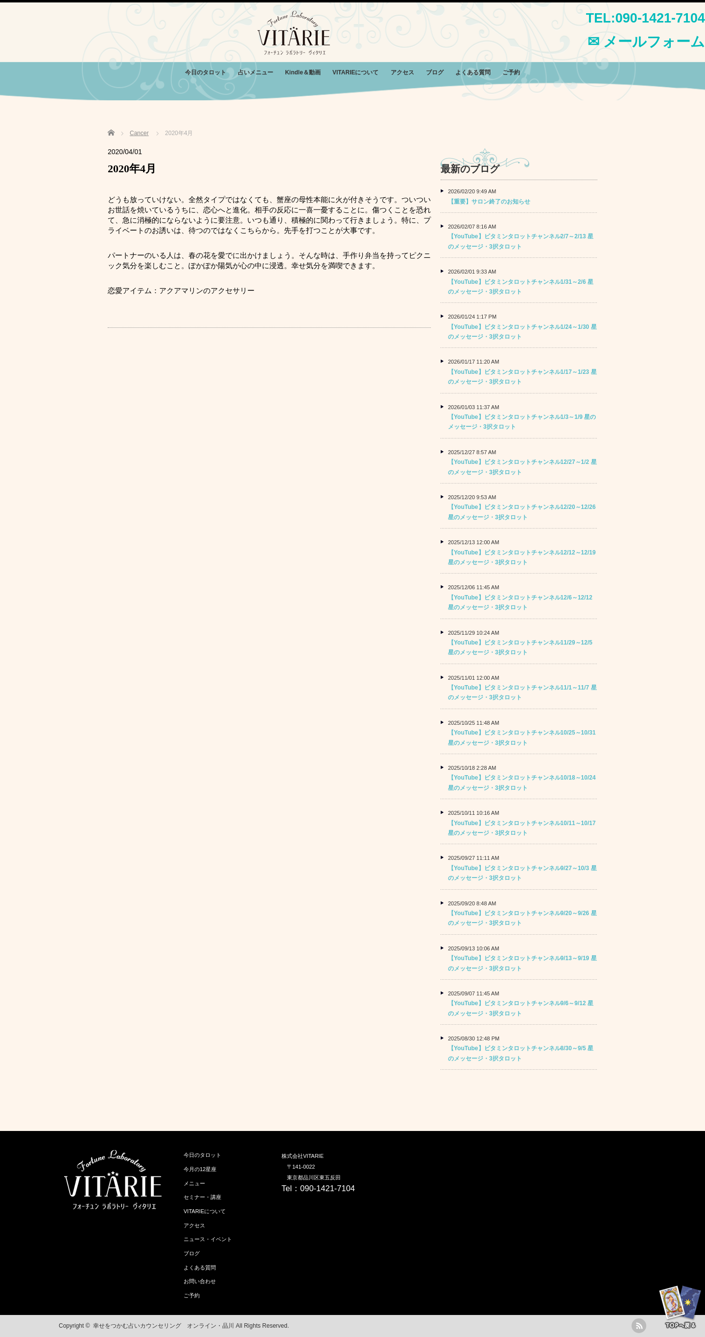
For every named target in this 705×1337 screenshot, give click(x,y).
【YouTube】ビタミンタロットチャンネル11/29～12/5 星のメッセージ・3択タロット (520, 647)
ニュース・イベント (208, 1239)
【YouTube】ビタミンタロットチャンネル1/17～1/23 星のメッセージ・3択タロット (522, 377)
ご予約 (511, 72)
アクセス (402, 72)
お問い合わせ (200, 1281)
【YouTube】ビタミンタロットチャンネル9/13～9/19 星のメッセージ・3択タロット (522, 963)
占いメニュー (255, 72)
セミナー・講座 (202, 1197)
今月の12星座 (200, 1169)
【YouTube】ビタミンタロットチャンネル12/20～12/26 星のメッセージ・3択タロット (522, 512)
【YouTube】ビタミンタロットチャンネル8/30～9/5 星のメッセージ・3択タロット (520, 1053)
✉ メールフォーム (646, 41)
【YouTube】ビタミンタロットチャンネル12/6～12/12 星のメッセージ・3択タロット (520, 602)
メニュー (194, 1183)
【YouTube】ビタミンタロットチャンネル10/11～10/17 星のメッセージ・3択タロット (522, 828)
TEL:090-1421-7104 (645, 18)
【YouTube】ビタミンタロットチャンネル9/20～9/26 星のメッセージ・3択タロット (522, 918)
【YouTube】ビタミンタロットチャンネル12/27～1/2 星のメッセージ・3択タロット (522, 467)
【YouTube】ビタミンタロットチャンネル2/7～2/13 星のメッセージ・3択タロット (520, 241)
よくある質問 (473, 72)
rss (639, 1325)
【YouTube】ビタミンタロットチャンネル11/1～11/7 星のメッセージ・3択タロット (522, 692)
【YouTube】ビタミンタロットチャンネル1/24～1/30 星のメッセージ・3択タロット (522, 331)
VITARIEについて (355, 72)
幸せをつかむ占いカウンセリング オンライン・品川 (163, 1325)
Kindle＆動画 (303, 72)
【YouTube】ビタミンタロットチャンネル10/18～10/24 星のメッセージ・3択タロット (522, 782)
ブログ (435, 72)
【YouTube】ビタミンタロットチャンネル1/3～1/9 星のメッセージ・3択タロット (522, 422)
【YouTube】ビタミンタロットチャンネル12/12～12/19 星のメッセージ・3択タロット (522, 557)
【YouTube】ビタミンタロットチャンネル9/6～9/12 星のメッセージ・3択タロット (520, 1008)
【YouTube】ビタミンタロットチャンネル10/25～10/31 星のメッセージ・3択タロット (522, 737)
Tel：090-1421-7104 (318, 1188)
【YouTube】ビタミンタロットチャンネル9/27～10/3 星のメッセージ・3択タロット (522, 873)
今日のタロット (205, 72)
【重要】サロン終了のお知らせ (489, 201)
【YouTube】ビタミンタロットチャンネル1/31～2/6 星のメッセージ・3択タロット (520, 286)
